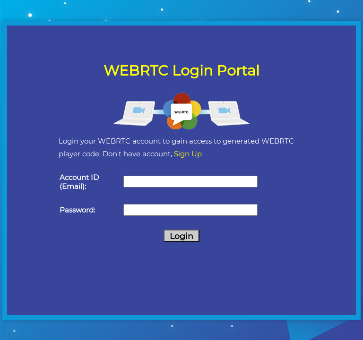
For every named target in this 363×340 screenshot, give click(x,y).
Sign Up (188, 153)
